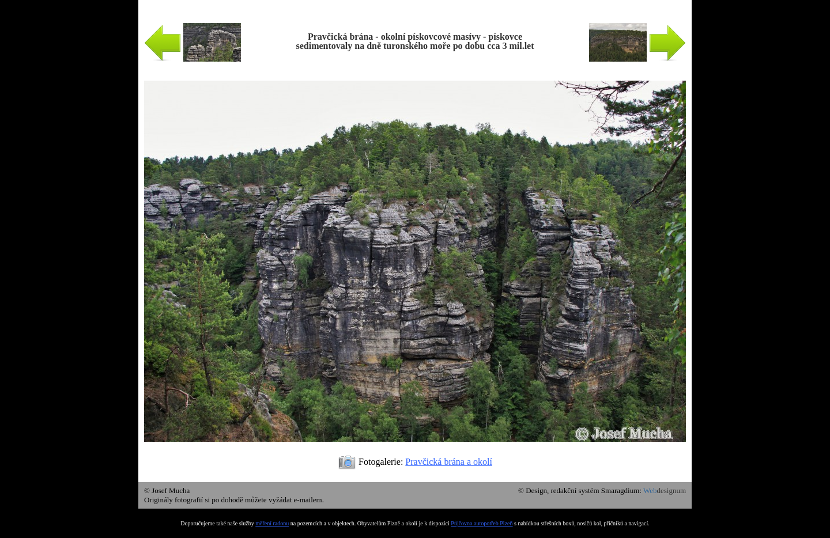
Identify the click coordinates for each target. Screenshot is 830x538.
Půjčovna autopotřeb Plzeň (481, 523)
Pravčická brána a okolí (448, 462)
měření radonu (272, 523)
